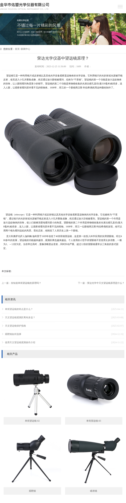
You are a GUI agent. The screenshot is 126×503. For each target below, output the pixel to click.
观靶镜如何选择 (64, 334)
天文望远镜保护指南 (64, 326)
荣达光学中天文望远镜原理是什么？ (105, 283)
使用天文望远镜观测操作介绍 (64, 342)
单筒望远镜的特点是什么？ (64, 309)
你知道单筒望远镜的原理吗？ (26, 283)
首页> (18, 49)
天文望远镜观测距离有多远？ (64, 317)
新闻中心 (25, 49)
